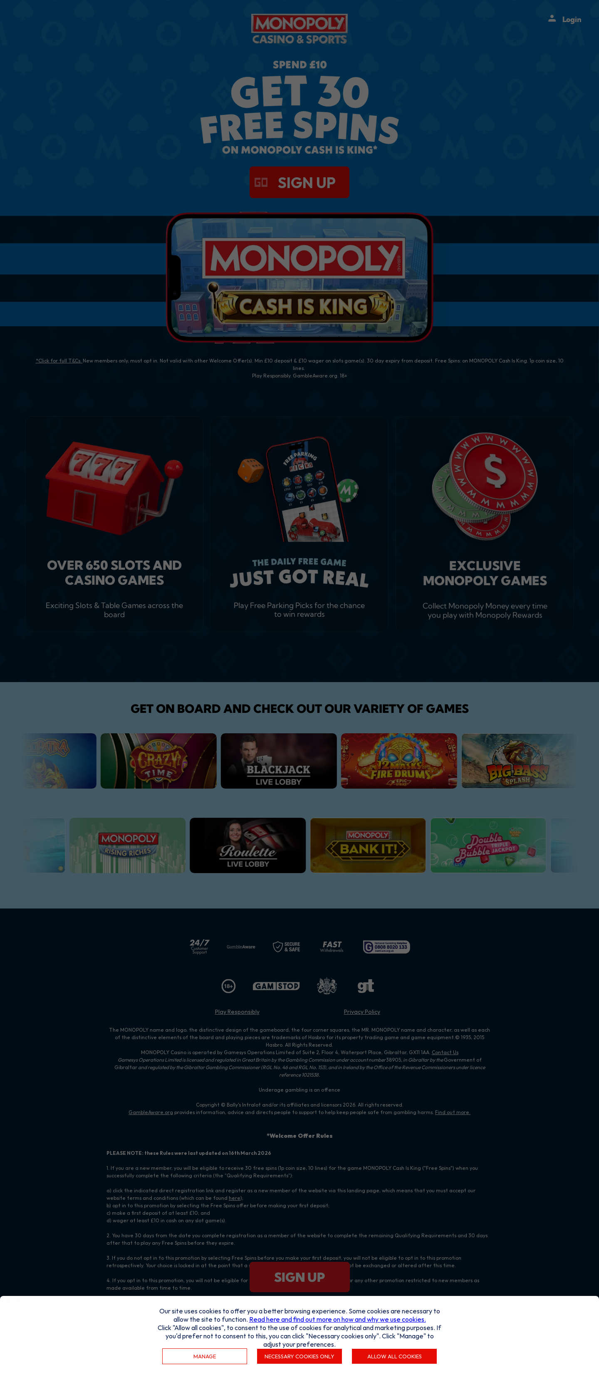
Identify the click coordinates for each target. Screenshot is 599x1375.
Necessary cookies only (299, 1356)
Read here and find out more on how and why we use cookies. (337, 1319)
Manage (204, 1356)
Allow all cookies (394, 1356)
